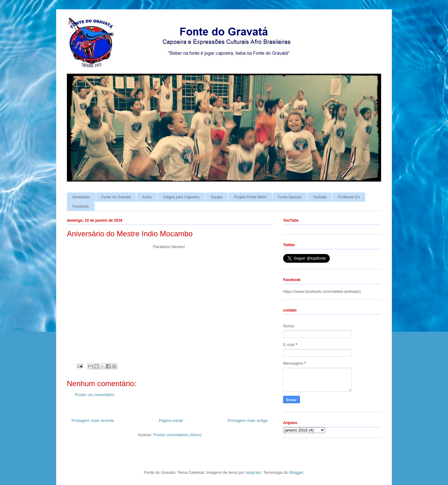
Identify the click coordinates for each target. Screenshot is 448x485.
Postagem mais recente (93, 420)
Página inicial (171, 420)
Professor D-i (349, 197)
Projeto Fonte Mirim (250, 197)
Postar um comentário (94, 394)
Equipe (216, 197)
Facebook (80, 206)
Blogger (296, 472)
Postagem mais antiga (247, 420)
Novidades (81, 197)
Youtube (320, 197)
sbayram (253, 472)
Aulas (147, 197)
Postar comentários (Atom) (177, 434)
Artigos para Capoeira (181, 197)
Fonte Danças (289, 197)
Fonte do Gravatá (116, 197)
